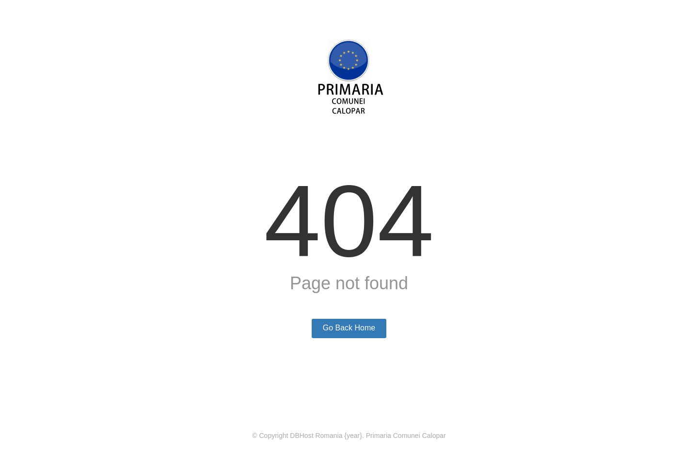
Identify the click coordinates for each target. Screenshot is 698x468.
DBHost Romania (316, 435)
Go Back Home (349, 328)
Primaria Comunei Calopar (406, 435)
